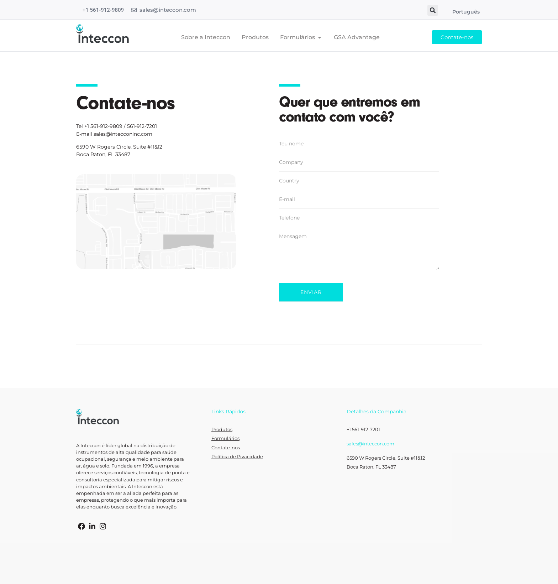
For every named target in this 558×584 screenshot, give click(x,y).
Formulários (225, 438)
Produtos (221, 429)
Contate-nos (225, 447)
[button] (432, 10)
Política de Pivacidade (237, 456)
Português (466, 12)
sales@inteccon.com (168, 9)
